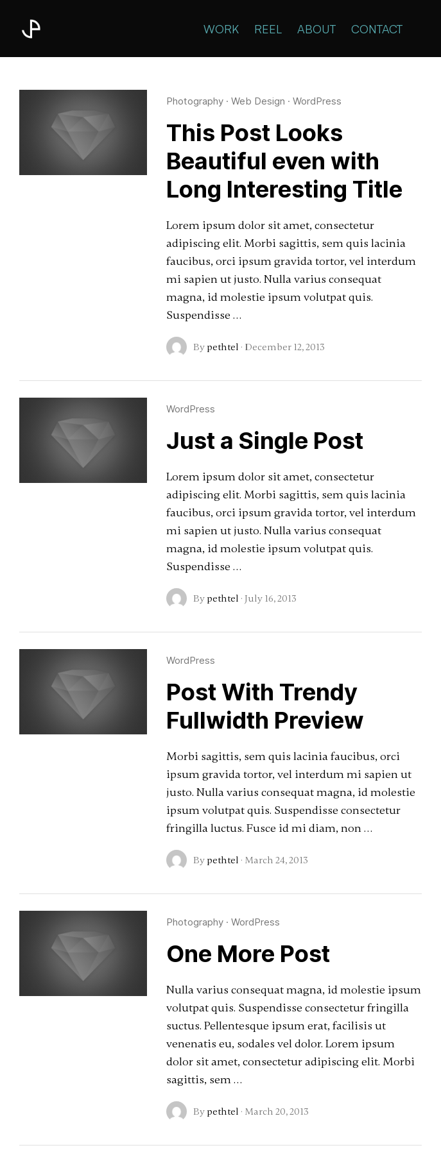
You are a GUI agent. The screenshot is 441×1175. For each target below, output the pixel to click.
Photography (194, 101)
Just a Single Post (264, 441)
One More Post (248, 954)
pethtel (223, 347)
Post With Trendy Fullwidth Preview (265, 706)
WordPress (317, 101)
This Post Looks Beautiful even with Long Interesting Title (284, 161)
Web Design (258, 101)
